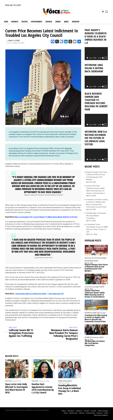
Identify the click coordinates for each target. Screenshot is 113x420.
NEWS (6, 21)
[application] (96, 53)
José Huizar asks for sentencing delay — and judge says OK (39, 294)
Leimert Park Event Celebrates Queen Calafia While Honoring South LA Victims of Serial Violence (95, 189)
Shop (106, 413)
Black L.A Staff (14, 41)
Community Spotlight (99, 258)
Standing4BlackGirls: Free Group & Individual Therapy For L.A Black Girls (69, 389)
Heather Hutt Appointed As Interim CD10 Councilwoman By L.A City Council (43, 388)
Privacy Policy (90, 413)
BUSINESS (14, 21)
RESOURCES (67, 381)
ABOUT (66, 21)
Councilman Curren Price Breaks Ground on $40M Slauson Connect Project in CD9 (97, 228)
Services (99, 413)
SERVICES (48, 21)
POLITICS (25, 21)
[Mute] (103, 58)
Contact (86, 410)
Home (66, 413)
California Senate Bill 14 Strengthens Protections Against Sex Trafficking (22, 333)
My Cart (81, 413)
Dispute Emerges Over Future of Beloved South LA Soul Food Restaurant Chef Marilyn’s (96, 176)
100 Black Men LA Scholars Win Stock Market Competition (96, 215)
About (64, 410)
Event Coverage (103, 410)
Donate (93, 410)
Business (88, 258)
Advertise (75, 21)
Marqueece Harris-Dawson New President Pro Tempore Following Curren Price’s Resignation (63, 334)
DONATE (58, 21)
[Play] (87, 58)
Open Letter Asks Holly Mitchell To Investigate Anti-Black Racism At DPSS (16, 388)
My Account (73, 413)
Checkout (79, 410)
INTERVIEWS (89, 261)
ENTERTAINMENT (36, 21)
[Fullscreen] (106, 58)
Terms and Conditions (101, 415)
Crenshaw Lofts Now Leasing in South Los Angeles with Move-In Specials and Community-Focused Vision (97, 203)
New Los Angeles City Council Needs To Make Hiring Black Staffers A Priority (46, 217)
